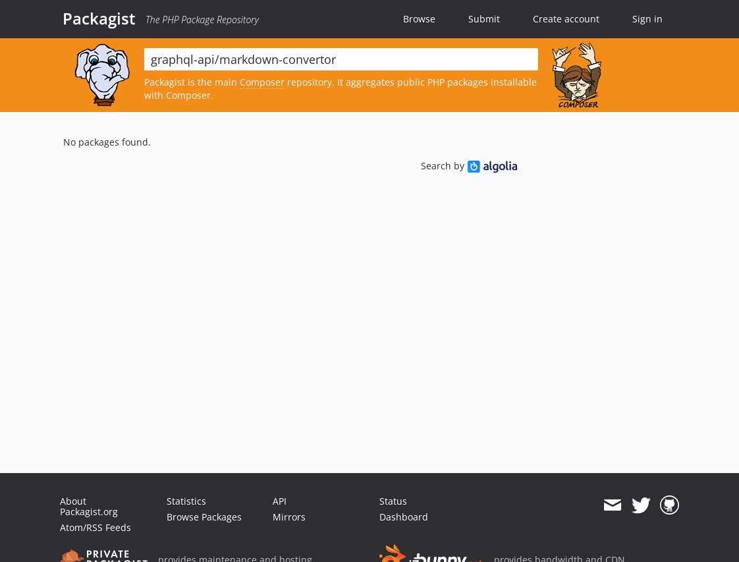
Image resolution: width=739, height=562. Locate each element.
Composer (262, 82)
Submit (484, 19)
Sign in (647, 19)
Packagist (99, 18)
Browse (419, 19)
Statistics (186, 501)
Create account (566, 19)
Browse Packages (204, 517)
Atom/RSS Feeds (95, 527)
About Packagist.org (89, 506)
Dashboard (403, 517)
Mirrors (289, 517)
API (280, 501)
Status (393, 501)
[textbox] (341, 59)
